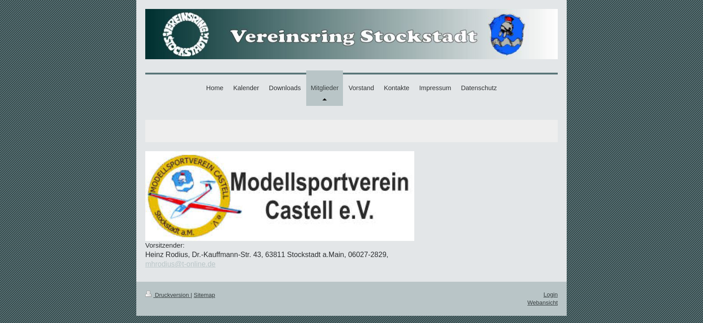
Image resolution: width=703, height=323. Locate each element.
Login (550, 294)
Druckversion (168, 295)
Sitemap (204, 295)
